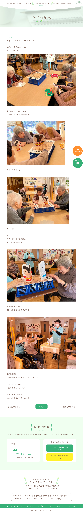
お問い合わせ (72, 509)
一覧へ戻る (41, 406)
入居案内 (62, 4)
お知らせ (56, 4)
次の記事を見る (69, 406)
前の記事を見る (14, 406)
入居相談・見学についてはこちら (59, 449)
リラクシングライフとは (19, 4)
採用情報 (68, 4)
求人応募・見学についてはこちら (59, 459)
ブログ (29, 4)
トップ (9, 4)
